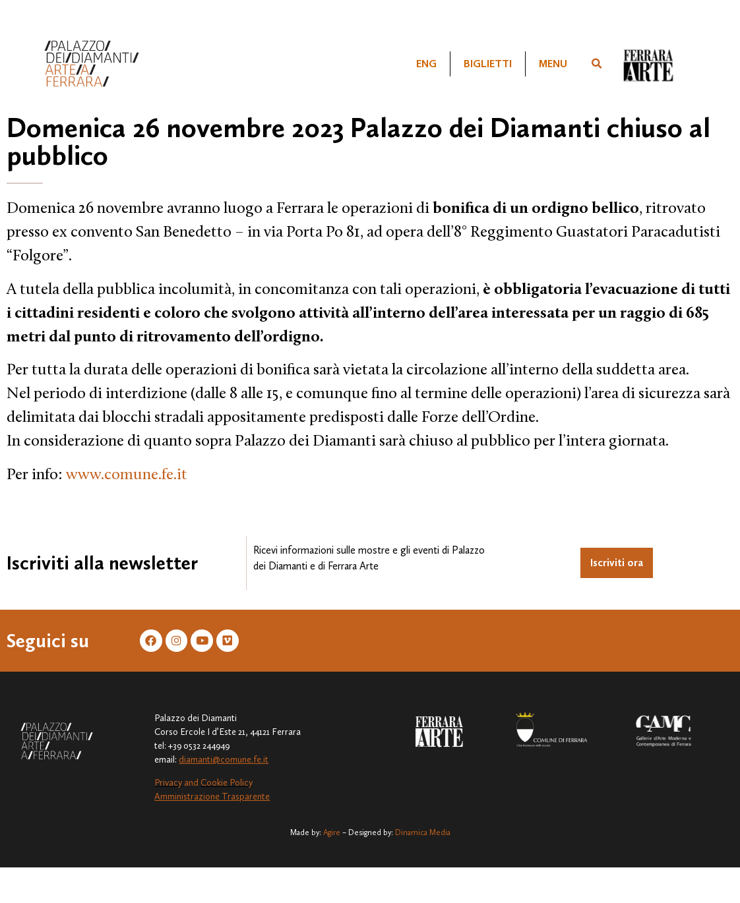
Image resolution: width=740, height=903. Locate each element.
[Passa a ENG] (426, 64)
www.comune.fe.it (126, 475)
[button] (596, 64)
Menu (553, 63)
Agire (331, 833)
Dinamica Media (422, 833)
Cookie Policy (226, 784)
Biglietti (488, 63)
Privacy (168, 784)
